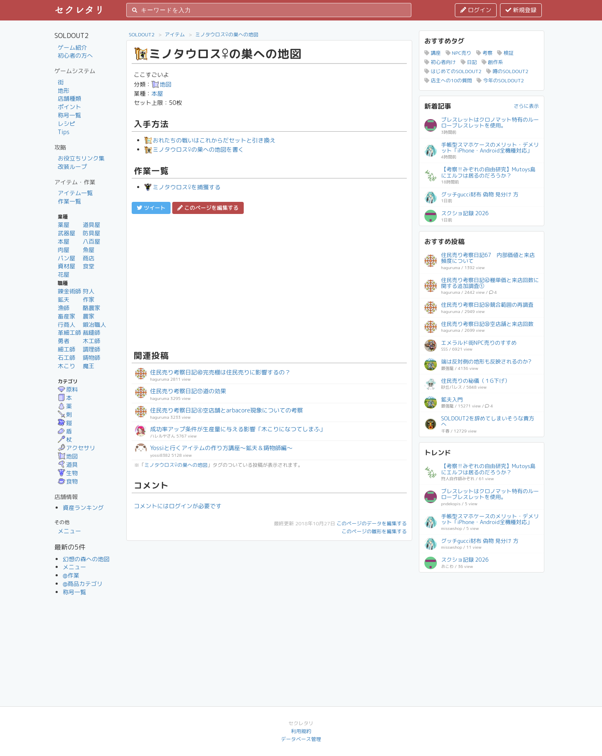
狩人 (88, 291)
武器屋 (66, 233)
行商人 (66, 324)
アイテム (175, 34)
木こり (66, 366)
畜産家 (66, 316)
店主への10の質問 (448, 80)
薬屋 (63, 225)
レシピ (66, 123)
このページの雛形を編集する (374, 531)
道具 (68, 464)
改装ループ (72, 167)
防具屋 (91, 233)
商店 (88, 258)
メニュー (69, 531)
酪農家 (91, 308)
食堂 (88, 266)
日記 (469, 62)
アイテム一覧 (75, 193)
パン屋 (66, 258)
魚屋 (88, 250)
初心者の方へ (75, 55)
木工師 (91, 341)
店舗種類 (69, 98)
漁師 (63, 308)
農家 (88, 316)
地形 (63, 90)
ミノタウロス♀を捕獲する (182, 187)
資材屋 (66, 266)
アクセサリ (76, 448)
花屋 (63, 274)
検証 (505, 52)
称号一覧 (69, 115)
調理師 (91, 349)
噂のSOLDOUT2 (507, 71)
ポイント (69, 107)
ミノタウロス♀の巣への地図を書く (194, 149)
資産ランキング (83, 508)
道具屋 (91, 225)
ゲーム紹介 (72, 47)
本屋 (63, 241)
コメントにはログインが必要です (178, 506)
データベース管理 (301, 739)
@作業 (71, 575)
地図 (68, 456)
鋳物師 (91, 357)
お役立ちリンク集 (81, 158)
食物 (68, 481)
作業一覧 (69, 201)
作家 (88, 299)
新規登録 (520, 10)
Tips (63, 132)
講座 (432, 52)
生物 (68, 473)
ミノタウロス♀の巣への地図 (226, 34)
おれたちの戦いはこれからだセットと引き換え (209, 140)
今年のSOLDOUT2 (500, 80)
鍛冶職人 (94, 324)
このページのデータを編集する (372, 523)
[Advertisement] (269, 280)
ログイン (475, 10)
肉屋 (63, 250)
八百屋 (91, 241)
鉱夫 (63, 299)
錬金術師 (69, 291)
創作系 (492, 62)
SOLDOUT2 (142, 34)
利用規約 (301, 731)
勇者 (63, 341)
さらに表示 (526, 105)
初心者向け (440, 62)
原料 (68, 389)
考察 (484, 52)
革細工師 (69, 332)
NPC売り (459, 52)
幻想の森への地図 (86, 559)
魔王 (88, 366)
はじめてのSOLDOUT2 (453, 71)
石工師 (66, 357)
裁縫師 (91, 332)
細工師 (66, 349)
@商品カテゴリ (83, 584)
